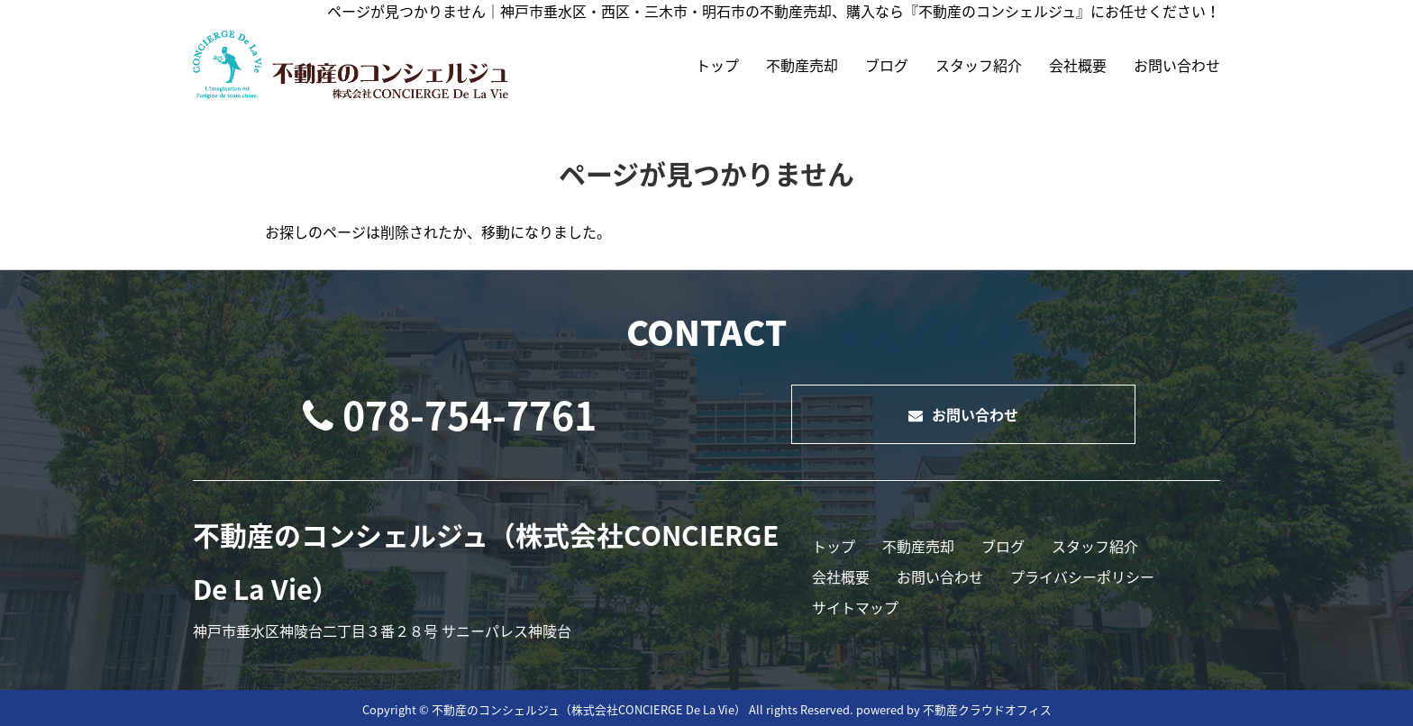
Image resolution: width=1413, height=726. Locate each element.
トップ (717, 65)
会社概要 (1078, 65)
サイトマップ (855, 607)
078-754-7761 (450, 414)
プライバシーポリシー (1082, 576)
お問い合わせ (1177, 65)
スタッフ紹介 (978, 65)
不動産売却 (802, 65)
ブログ (886, 65)
